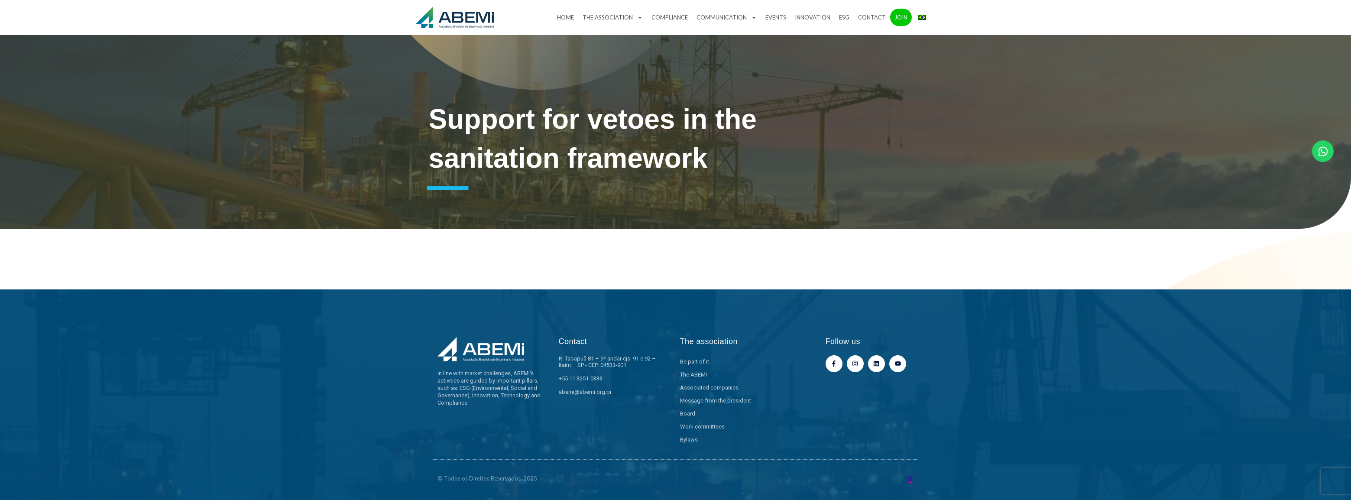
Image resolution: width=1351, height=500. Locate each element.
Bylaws (689, 439)
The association (613, 17)
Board (687, 413)
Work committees (702, 426)
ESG (844, 17)
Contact (872, 17)
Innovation (812, 17)
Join (900, 17)
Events (775, 17)
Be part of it (694, 361)
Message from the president (715, 400)
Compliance (669, 17)
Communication (727, 17)
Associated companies (709, 387)
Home (565, 17)
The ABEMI (693, 374)
